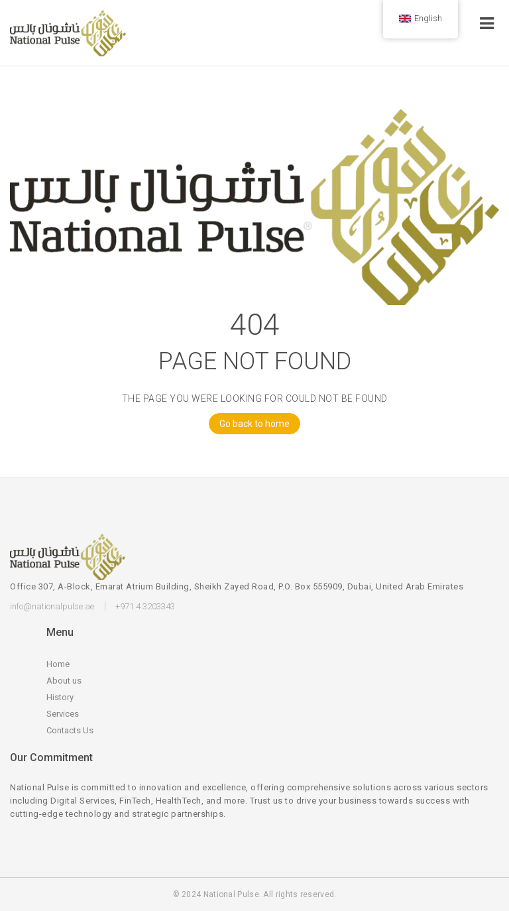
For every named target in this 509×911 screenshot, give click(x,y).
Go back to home (249, 423)
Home (58, 664)
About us (64, 681)
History (60, 697)
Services (62, 714)
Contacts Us (69, 730)
